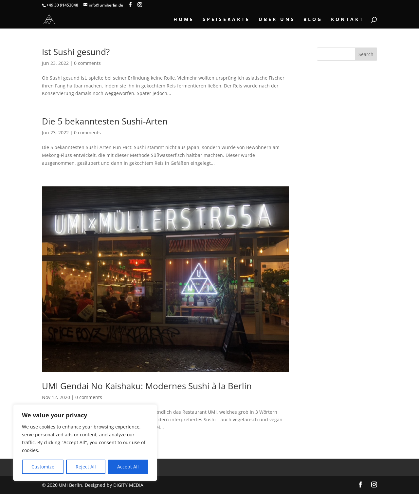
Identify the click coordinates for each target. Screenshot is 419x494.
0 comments (87, 63)
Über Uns (277, 19)
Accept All (128, 467)
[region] (85, 442)
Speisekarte (226, 19)
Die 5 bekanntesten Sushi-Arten (105, 121)
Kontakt (347, 19)
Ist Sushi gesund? (76, 52)
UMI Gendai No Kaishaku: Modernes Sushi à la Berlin (147, 386)
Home (183, 19)
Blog (312, 19)
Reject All (86, 467)
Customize (42, 467)
